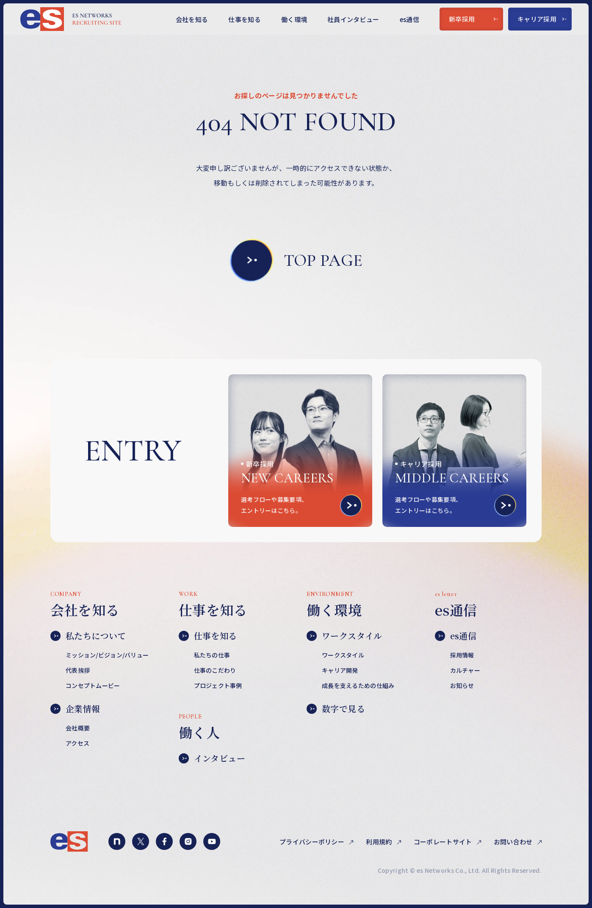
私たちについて (88, 636)
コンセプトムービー (93, 685)
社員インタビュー (353, 19)
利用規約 (379, 841)
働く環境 (294, 19)
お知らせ (462, 685)
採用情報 (462, 655)
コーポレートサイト (443, 841)
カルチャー (465, 670)
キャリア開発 (340, 670)
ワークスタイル (344, 636)
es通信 (409, 19)
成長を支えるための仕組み (358, 685)
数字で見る (336, 709)
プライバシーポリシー (312, 841)
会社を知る (192, 19)
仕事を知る (244, 19)
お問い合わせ (514, 841)
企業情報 (75, 709)
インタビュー (212, 758)
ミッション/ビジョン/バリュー (107, 655)
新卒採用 (473, 18)
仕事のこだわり (215, 670)
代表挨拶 (78, 670)
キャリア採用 (542, 18)
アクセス (77, 743)
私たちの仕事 (212, 655)
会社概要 (78, 728)
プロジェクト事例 (218, 685)
